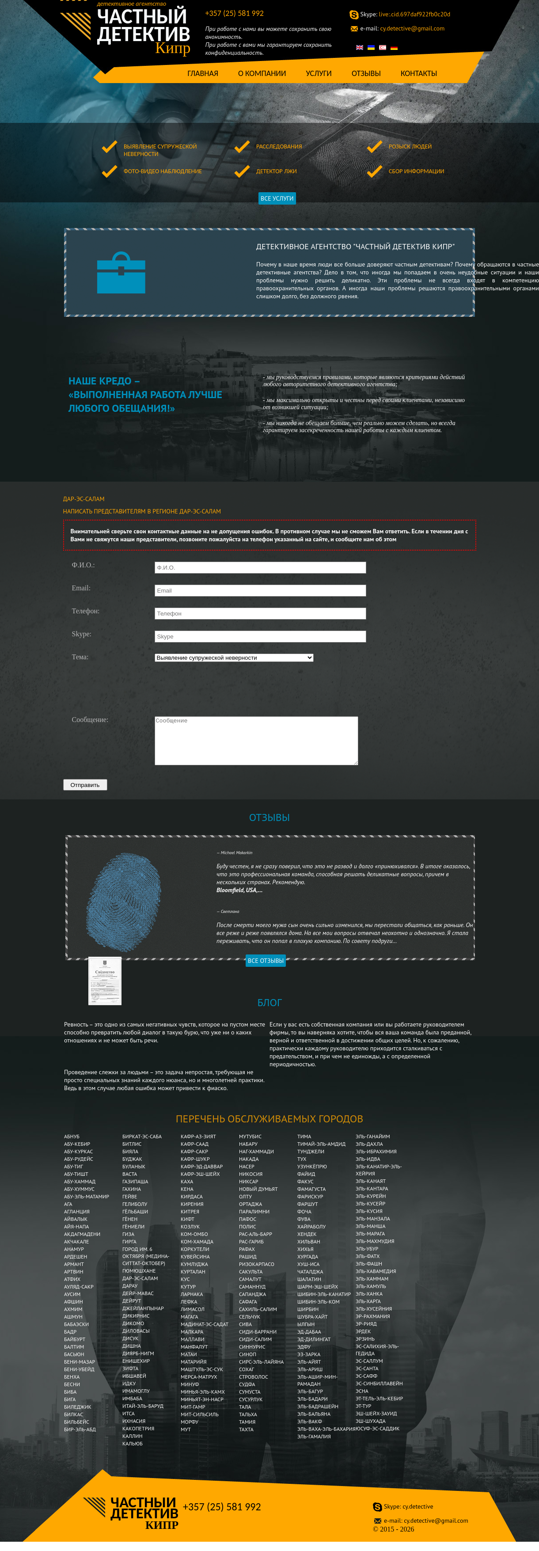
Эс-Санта (367, 1377)
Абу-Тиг (73, 1175)
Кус (185, 1288)
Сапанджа (252, 1303)
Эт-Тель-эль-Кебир (379, 1407)
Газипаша (135, 1190)
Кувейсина (195, 1265)
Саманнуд (252, 1295)
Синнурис (252, 1356)
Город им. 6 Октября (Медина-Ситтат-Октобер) (146, 1265)
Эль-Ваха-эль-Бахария (326, 1438)
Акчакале (76, 1250)
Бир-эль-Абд (80, 1438)
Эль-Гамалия (314, 1445)
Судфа (247, 1393)
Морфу (189, 1431)
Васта (129, 1183)
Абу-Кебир (77, 1153)
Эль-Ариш (310, 1378)
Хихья (305, 1258)
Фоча (304, 1220)
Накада (248, 1168)
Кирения (192, 1213)
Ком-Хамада (197, 1250)
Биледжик (77, 1416)
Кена (187, 1198)
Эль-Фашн (369, 1273)
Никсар (248, 1190)
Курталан (193, 1280)
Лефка (189, 1311)
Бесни (72, 1393)
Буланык (133, 1175)
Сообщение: (90, 719)
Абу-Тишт (76, 1183)
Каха (187, 1190)
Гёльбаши (135, 1220)
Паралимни (254, 1220)
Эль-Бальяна (313, 1423)
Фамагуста (311, 1198)
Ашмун (73, 1326)
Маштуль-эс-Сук (202, 1378)
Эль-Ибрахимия (376, 1160)
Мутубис (250, 1145)
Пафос (247, 1228)
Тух (302, 1168)
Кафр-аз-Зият (198, 1145)
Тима (304, 1145)
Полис (247, 1235)
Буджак (132, 1168)
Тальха (248, 1423)
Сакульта (250, 1280)
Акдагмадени (82, 1243)
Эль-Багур (310, 1400)
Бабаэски (76, 1333)
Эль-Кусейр (370, 1212)
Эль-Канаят (371, 1190)
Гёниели (133, 1235)
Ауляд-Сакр (79, 1295)
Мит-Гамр (193, 1416)
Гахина (131, 1198)
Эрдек (363, 1340)
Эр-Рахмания (373, 1325)
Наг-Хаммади (256, 1160)
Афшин (73, 1311)
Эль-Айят (309, 1371)
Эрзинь (365, 1348)
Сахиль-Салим (258, 1318)
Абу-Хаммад (79, 1190)
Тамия (247, 1431)
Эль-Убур (367, 1257)
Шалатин (309, 1288)
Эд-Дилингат (313, 1348)
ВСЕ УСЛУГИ (277, 198)
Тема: (80, 657)
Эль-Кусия (369, 1220)
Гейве (129, 1205)
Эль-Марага (370, 1242)
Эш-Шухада (371, 1430)
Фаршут (307, 1213)
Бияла (130, 1160)
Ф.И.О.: (83, 565)
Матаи (189, 1363)
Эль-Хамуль (371, 1295)
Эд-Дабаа (309, 1341)
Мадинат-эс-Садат (204, 1333)
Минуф (190, 1393)
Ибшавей (134, 1385)
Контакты (419, 73)
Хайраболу (311, 1235)
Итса (128, 1422)
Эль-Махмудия (375, 1250)
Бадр (70, 1341)
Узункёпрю (312, 1175)
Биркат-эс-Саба (142, 1145)
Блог (269, 1012)
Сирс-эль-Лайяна (261, 1371)
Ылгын (306, 1333)
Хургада (307, 1265)
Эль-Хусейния (374, 1318)
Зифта (130, 1377)
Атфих (72, 1288)
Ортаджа (250, 1213)
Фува (304, 1228)
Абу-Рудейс (78, 1168)
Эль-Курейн (371, 1205)
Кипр (173, 48)
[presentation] (221, 688)
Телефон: (86, 611)
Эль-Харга (368, 1310)
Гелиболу (134, 1213)
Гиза (128, 1243)
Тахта (246, 1438)
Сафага (248, 1311)
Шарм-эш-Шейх (317, 1295)
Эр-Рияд (366, 1333)
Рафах (247, 1258)
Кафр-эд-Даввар (202, 1175)
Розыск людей (410, 146)
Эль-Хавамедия (376, 1280)
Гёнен (129, 1228)
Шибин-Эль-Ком (318, 1311)
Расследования (279, 146)
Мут (186, 1438)
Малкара (192, 1341)
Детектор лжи (276, 171)
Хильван (308, 1250)
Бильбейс (76, 1431)
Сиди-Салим (255, 1348)
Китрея (190, 1220)
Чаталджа (310, 1280)
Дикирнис (136, 1325)
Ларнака (192, 1303)
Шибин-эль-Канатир (324, 1303)
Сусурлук (251, 1408)
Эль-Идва (368, 1168)
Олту (245, 1205)
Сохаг (246, 1378)
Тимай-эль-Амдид (322, 1153)
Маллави (193, 1348)
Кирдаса (192, 1205)
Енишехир (136, 1370)
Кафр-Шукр (195, 1168)
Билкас (74, 1423)
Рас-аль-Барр (255, 1243)
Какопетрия (138, 1437)
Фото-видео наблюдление (163, 171)
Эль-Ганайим (373, 1145)
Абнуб (72, 1145)
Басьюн (74, 1363)
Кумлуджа (194, 1273)
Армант (74, 1273)
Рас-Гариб (251, 1250)
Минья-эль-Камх (203, 1401)
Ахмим (73, 1318)
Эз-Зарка (308, 1363)
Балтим (74, 1356)
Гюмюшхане (139, 1280)
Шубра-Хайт (312, 1326)
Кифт (187, 1228)
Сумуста (250, 1401)
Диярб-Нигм (138, 1362)
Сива (245, 1333)
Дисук (130, 1347)
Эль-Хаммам (372, 1288)
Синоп (247, 1363)
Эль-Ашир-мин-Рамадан (317, 1389)
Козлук (190, 1235)
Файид (306, 1183)
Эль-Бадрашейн (317, 1415)
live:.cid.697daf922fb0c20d (406, 14)
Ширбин (308, 1318)
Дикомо (133, 1332)
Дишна (131, 1355)
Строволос (253, 1386)
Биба (70, 1401)
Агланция (77, 1220)
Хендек (307, 1243)
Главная (203, 73)
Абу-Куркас (78, 1160)
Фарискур (310, 1205)
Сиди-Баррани (258, 1341)
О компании (262, 73)
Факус (305, 1190)
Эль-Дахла (369, 1153)
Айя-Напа (76, 1235)
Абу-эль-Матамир (86, 1205)
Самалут (250, 1288)
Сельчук (249, 1326)
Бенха (72, 1386)
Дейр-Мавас (138, 1302)
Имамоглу (136, 1400)
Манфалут (194, 1356)
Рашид (248, 1265)
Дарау (129, 1295)
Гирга (129, 1250)
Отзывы (366, 73)
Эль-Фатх (368, 1265)
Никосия (250, 1183)
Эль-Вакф (309, 1430)
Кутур (188, 1295)
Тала (245, 1416)
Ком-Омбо (194, 1243)
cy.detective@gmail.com (403, 28)
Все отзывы (266, 970)
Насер (246, 1175)
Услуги (318, 73)
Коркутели (195, 1258)
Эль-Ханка (369, 1303)
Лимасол (193, 1318)
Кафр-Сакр (194, 1160)
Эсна (362, 1400)
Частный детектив (143, 25)
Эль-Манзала (373, 1227)
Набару (248, 1153)
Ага (68, 1213)
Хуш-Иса (308, 1273)
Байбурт (74, 1348)
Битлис (131, 1153)
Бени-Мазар (79, 1371)
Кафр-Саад (195, 1153)
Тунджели (310, 1160)
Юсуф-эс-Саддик (378, 1437)
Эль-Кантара (372, 1197)
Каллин (132, 1445)
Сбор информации (416, 171)
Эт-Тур (363, 1415)
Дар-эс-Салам (140, 1287)
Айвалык (75, 1228)
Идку (129, 1392)
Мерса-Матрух (199, 1386)
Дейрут (131, 1310)
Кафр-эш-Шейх (200, 1183)
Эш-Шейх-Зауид (376, 1422)
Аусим (72, 1303)
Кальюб (132, 1452)
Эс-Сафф (366, 1385)
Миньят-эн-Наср (202, 1408)
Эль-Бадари (312, 1408)
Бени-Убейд (79, 1378)
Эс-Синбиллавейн (379, 1392)
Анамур (74, 1258)
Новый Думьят (258, 1198)
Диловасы (136, 1340)
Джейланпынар (143, 1317)
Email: (81, 588)
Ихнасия (133, 1430)
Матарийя (193, 1371)
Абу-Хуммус (79, 1198)
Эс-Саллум (369, 1370)
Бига (70, 1408)
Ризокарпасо (256, 1273)
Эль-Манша (370, 1235)
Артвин (73, 1280)
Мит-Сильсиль (200, 1423)
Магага (189, 1326)
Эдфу (304, 1356)
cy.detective (408, 1516)
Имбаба (133, 1407)
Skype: (81, 634)
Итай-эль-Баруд (142, 1415)
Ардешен (75, 1265)
